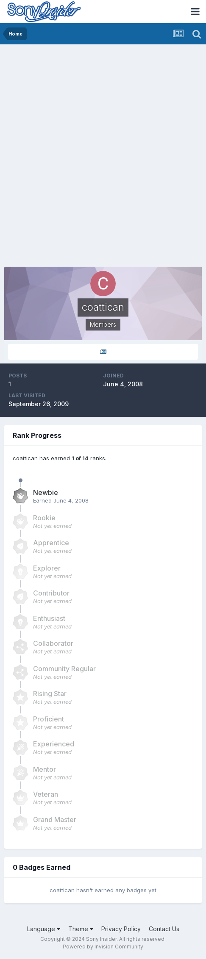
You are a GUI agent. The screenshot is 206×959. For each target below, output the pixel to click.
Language (43, 928)
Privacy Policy (121, 928)
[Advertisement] (103, 151)
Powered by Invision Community (103, 946)
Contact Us (164, 928)
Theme (80, 928)
